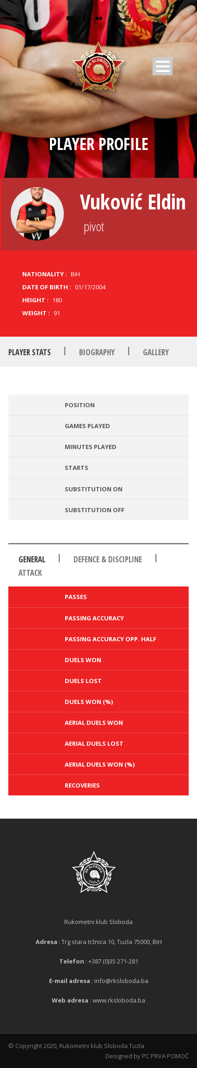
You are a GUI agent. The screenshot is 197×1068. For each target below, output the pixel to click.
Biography (97, 352)
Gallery (156, 352)
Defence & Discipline (108, 559)
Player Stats (29, 352)
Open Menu (162, 66)
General (31, 559)
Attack (30, 572)
